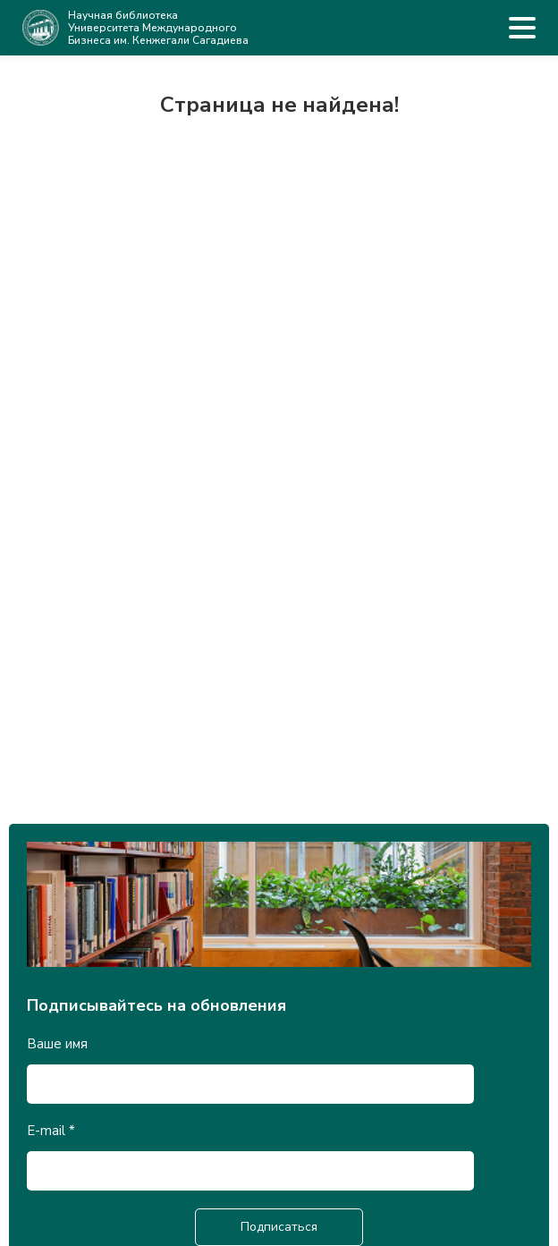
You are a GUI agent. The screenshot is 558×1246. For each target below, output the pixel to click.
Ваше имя (57, 1044)
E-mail (51, 1131)
